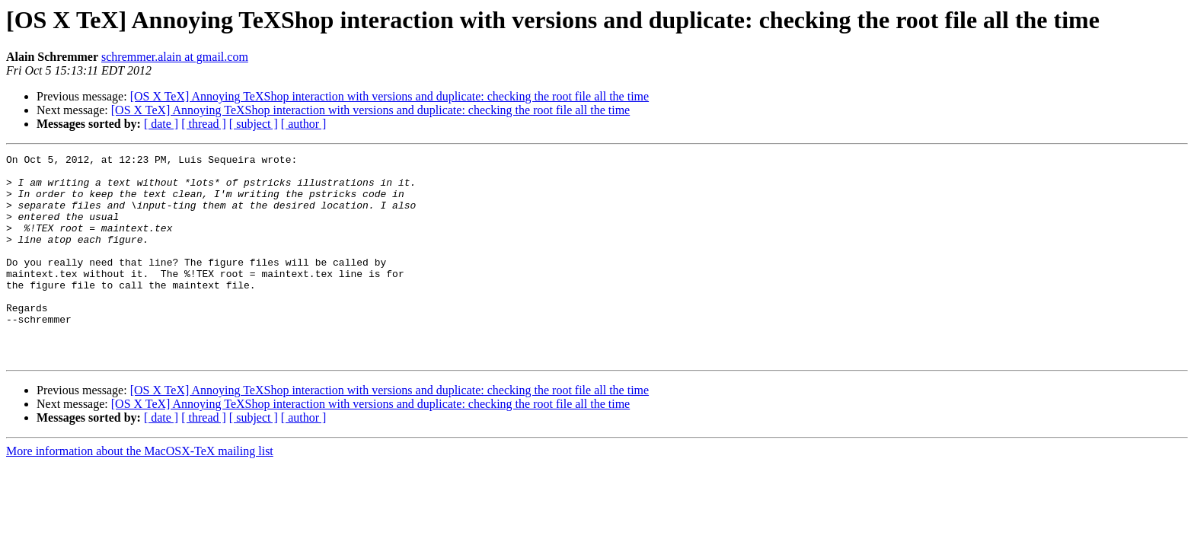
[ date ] (161, 123)
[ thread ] (203, 123)
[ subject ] (253, 123)
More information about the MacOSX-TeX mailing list (139, 492)
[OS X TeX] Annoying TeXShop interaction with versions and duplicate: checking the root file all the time (389, 96)
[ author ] (304, 123)
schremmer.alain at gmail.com (174, 56)
